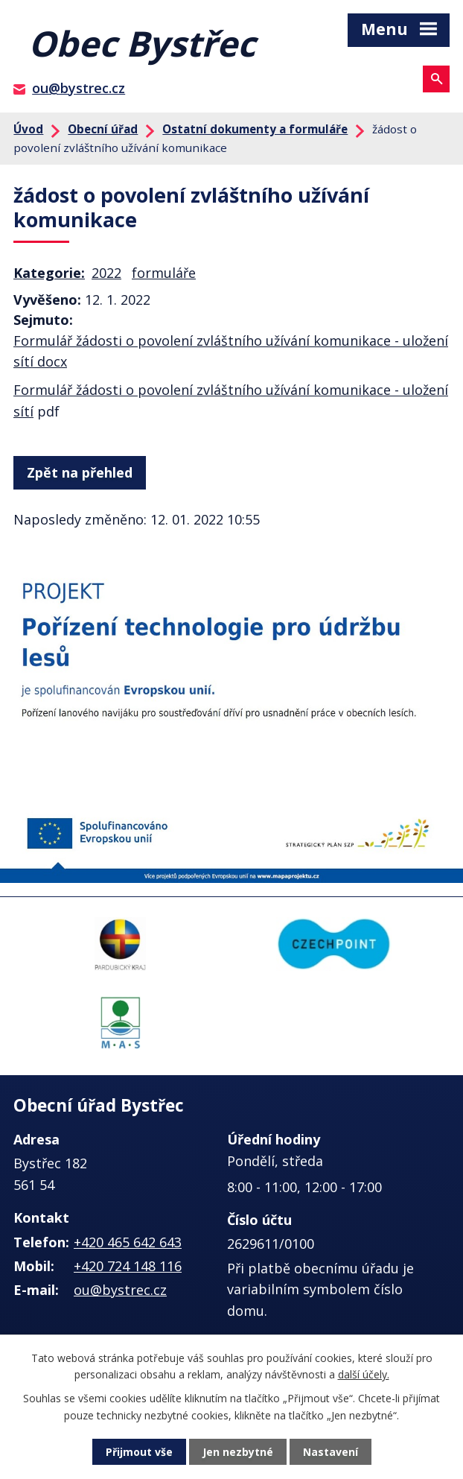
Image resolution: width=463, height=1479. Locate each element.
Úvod (28, 128)
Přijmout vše (139, 1452)
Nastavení (330, 1452)
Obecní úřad (103, 128)
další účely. (363, 1374)
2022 (106, 273)
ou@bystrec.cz (78, 88)
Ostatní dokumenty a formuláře (255, 128)
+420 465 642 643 (128, 1242)
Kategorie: (49, 273)
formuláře (164, 273)
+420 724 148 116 (128, 1266)
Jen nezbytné (237, 1452)
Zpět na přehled (79, 472)
